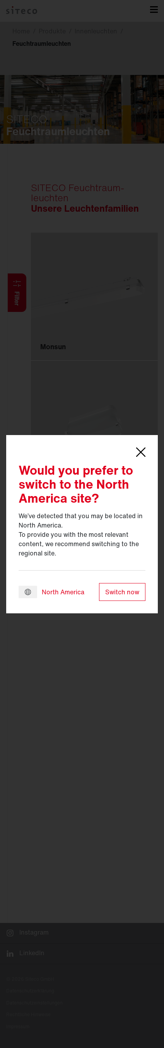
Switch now (122, 592)
